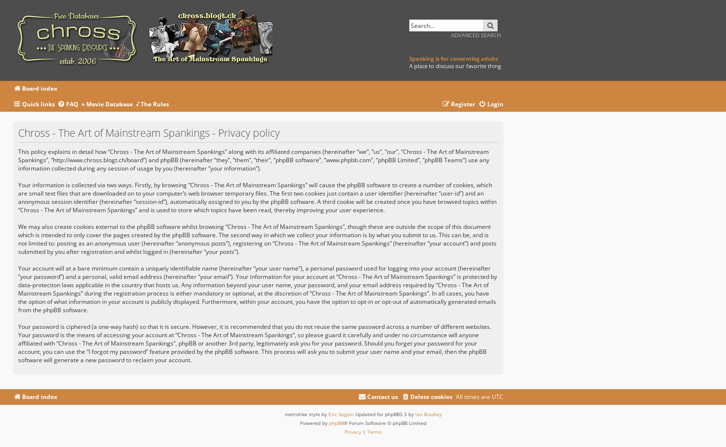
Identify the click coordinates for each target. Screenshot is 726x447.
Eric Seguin (341, 414)
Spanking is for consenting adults (453, 58)
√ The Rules (152, 104)
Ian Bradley (428, 414)
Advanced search (476, 35)
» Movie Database (107, 104)
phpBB (336, 423)
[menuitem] (69, 104)
